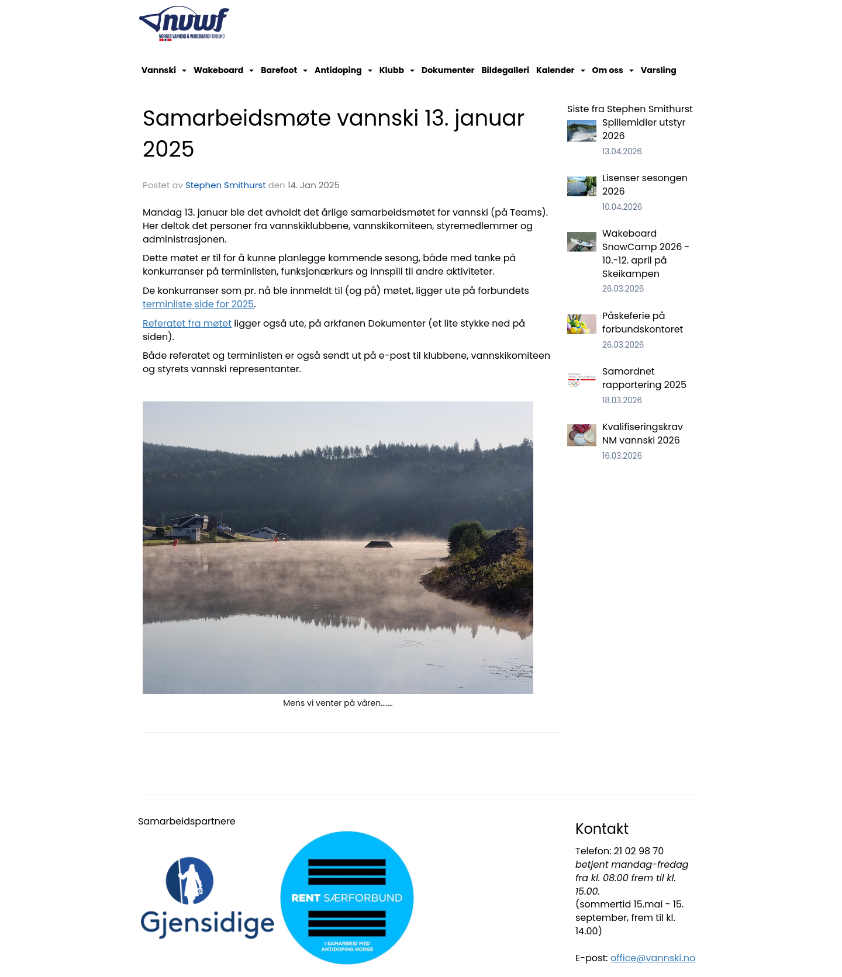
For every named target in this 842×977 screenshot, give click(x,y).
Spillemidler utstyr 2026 (643, 129)
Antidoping (343, 70)
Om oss (613, 70)
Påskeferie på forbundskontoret (642, 322)
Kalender (560, 70)
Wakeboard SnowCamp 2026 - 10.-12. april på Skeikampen (645, 253)
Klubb (397, 70)
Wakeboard (224, 70)
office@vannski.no (652, 958)
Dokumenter (448, 70)
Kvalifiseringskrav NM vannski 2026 (642, 433)
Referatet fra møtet (187, 323)
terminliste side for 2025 (198, 304)
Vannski (164, 70)
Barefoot (284, 70)
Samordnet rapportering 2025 (644, 378)
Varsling (659, 70)
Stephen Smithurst (225, 185)
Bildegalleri (505, 70)
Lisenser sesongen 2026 (645, 184)
